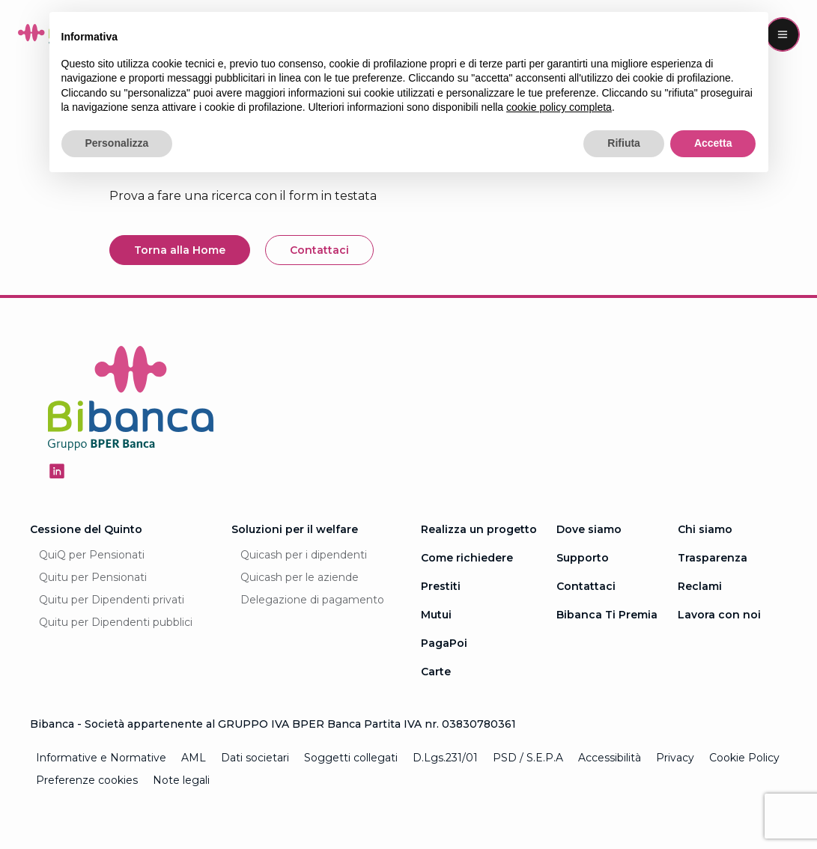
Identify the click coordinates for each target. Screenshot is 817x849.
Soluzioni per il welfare (294, 529)
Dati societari (255, 757)
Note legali (181, 780)
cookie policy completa (559, 107)
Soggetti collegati (351, 757)
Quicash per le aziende (299, 577)
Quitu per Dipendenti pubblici (115, 622)
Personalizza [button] (117, 143)
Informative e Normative (101, 757)
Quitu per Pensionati (93, 577)
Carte (436, 671)
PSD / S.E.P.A (528, 757)
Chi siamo (705, 529)
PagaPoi (444, 643)
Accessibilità (609, 757)
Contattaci (586, 586)
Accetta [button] (713, 143)
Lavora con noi (719, 614)
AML (193, 757)
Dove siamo (589, 529)
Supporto (582, 558)
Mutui (436, 614)
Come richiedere (467, 558)
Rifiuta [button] (623, 143)
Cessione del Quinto (86, 529)
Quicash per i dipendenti (303, 555)
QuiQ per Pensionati (92, 555)
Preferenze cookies (87, 780)
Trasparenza (712, 558)
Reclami (700, 586)
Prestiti (441, 586)
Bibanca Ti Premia (606, 614)
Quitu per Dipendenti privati (111, 599)
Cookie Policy (744, 757)
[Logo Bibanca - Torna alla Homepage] (131, 401)
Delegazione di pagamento (312, 599)
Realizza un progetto (479, 529)
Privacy (675, 757)
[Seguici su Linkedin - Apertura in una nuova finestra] (57, 471)
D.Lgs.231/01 (445, 757)
